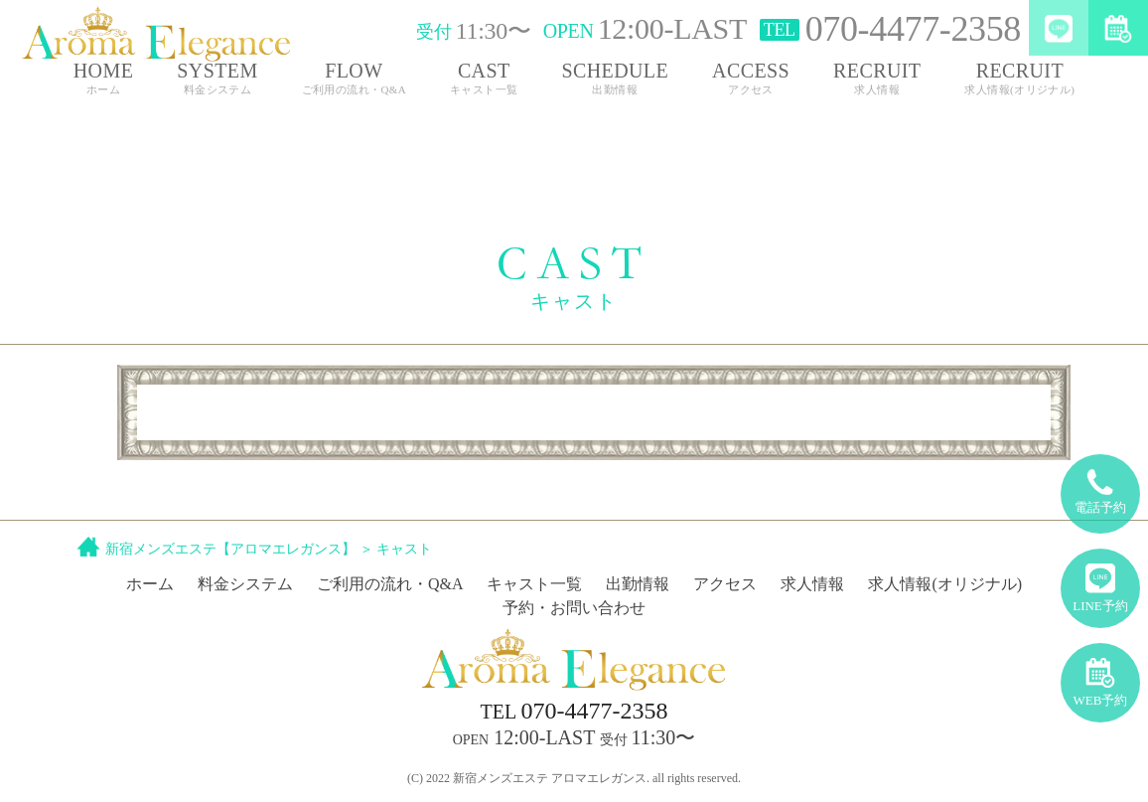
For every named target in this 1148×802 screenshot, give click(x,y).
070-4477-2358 (574, 710)
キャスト (404, 549)
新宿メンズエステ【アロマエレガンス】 (230, 549)
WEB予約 (1101, 675)
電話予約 (1100, 484)
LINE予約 (1100, 581)
